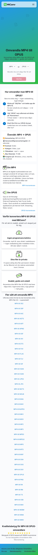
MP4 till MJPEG (19, 409)
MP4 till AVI (19, 339)
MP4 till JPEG (19, 379)
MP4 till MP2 (19, 424)
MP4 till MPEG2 (19, 439)
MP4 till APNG (19, 329)
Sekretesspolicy (15, 551)
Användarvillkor (30, 551)
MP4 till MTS (19, 449)
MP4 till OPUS (19, 475)
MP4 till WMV (19, 520)
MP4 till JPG (19, 384)
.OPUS (24, 66)
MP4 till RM (19, 490)
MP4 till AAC (19, 313)
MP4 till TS (19, 495)
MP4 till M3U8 (19, 394)
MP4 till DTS (19, 344)
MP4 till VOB (19, 500)
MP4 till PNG (19, 480)
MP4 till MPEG (19, 434)
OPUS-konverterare (28, 210)
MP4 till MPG (19, 444)
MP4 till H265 (19, 374)
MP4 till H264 (19, 369)
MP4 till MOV (19, 419)
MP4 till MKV (19, 414)
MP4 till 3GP (19, 308)
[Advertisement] (19, 28)
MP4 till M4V (19, 404)
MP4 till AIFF (19, 324)
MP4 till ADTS (19, 319)
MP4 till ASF (19, 334)
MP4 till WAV (19, 505)
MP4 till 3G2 (19, 303)
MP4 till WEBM (19, 510)
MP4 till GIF (19, 364)
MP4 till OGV (19, 469)
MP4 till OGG (19, 464)
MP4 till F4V (19, 349)
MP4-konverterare (28, 185)
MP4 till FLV (19, 359)
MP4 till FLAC (19, 354)
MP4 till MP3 (19, 429)
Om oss (4, 551)
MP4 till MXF (19, 454)
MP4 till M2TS (19, 389)
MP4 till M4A (19, 399)
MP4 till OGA (19, 459)
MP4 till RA (19, 485)
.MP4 (11, 66)
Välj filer (19, 79)
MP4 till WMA (19, 515)
